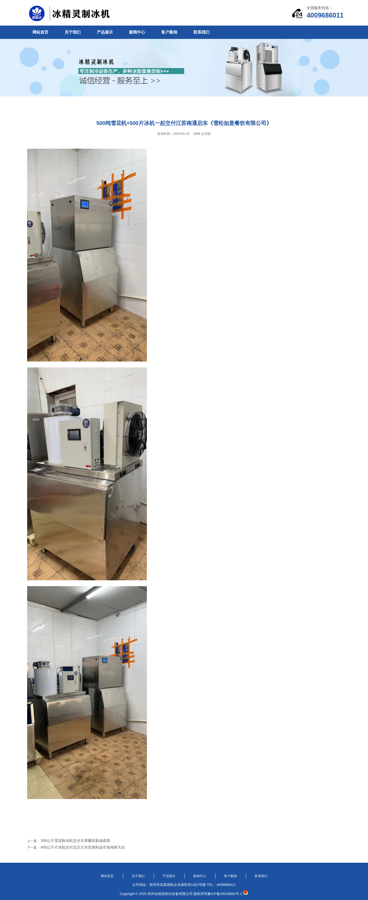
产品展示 (105, 32)
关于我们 (73, 32)
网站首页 (40, 32)
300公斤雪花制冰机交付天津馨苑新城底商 (75, 840)
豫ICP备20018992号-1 (224, 894)
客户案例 (169, 32)
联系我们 (201, 32)
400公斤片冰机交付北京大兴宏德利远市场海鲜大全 (83, 847)
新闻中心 (137, 32)
